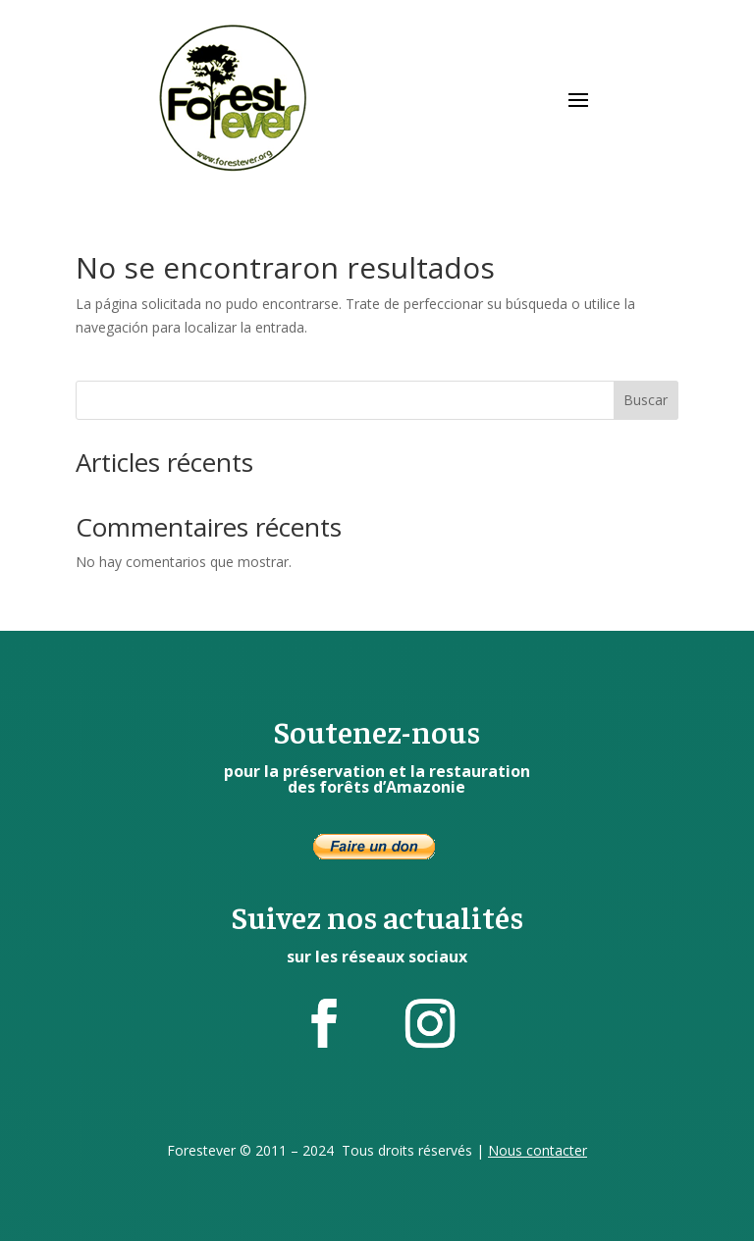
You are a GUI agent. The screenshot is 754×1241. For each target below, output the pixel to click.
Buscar (645, 399)
